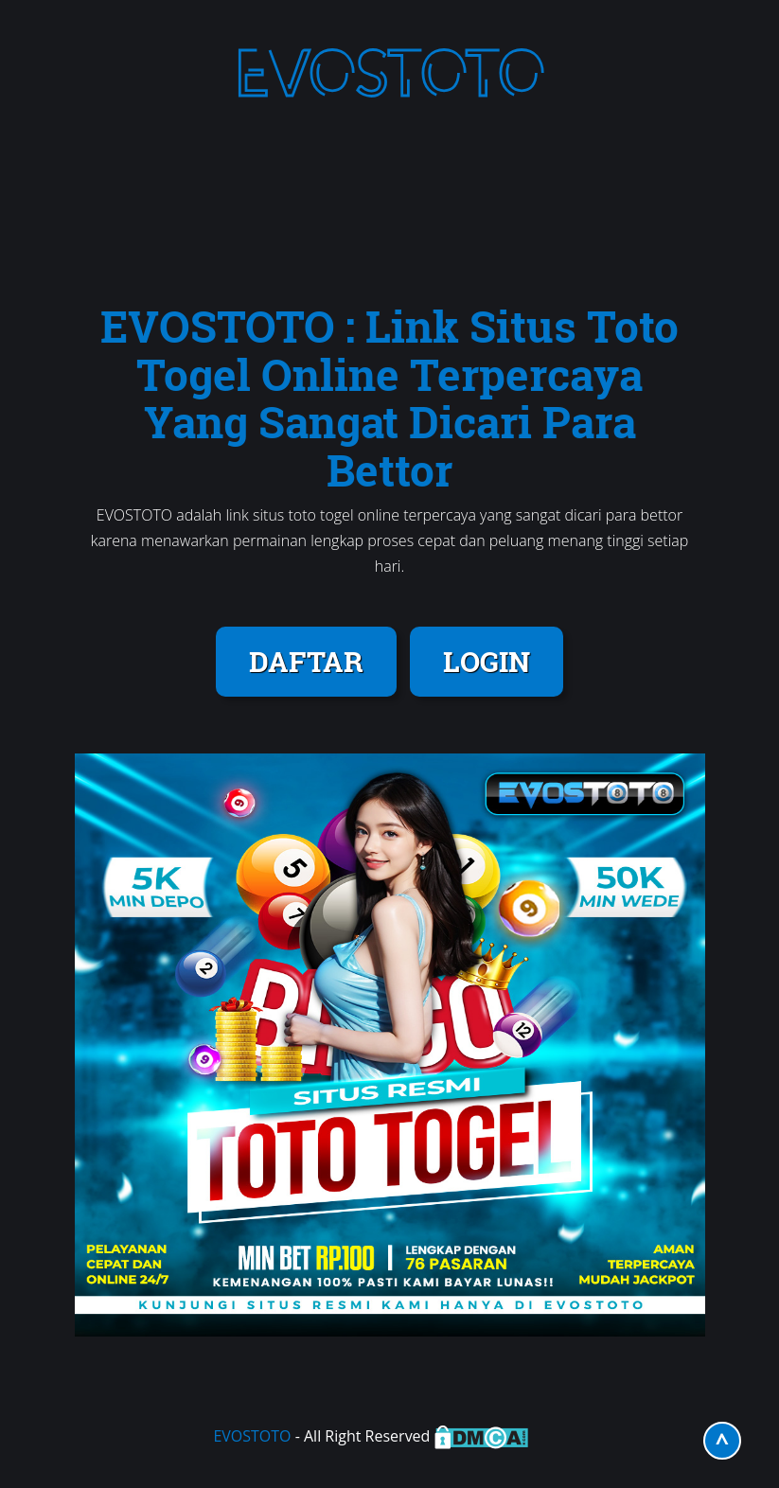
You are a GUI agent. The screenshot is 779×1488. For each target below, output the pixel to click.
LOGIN (486, 661)
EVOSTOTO (252, 1436)
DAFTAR (306, 661)
